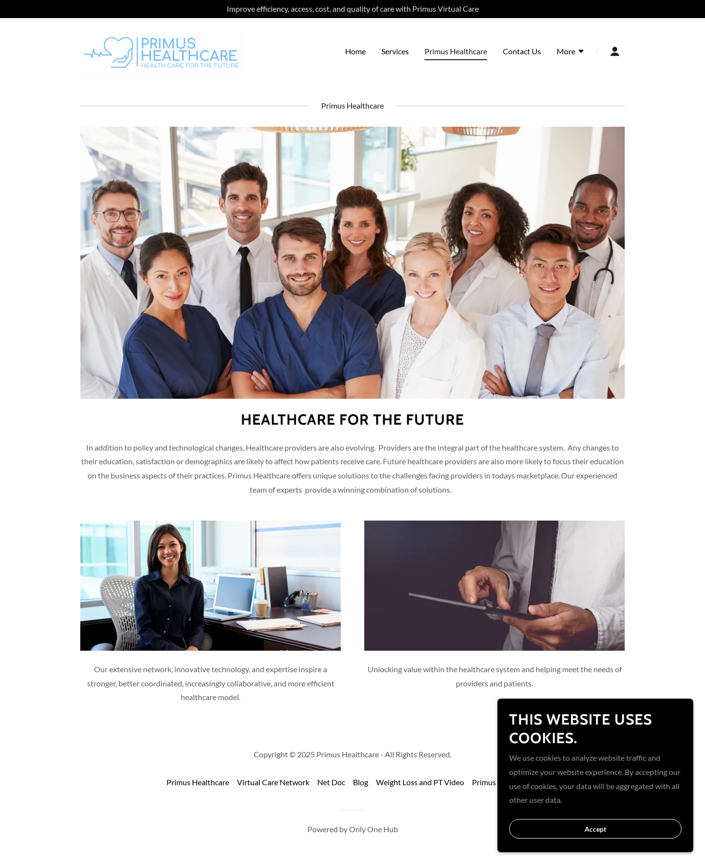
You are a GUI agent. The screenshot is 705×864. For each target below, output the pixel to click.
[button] (571, 52)
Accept (595, 842)
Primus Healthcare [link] (455, 51)
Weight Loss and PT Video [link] (420, 782)
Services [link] (395, 51)
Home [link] (355, 51)
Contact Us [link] (522, 51)
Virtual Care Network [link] (273, 782)
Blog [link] (360, 782)
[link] (162, 50)
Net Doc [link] (331, 782)
